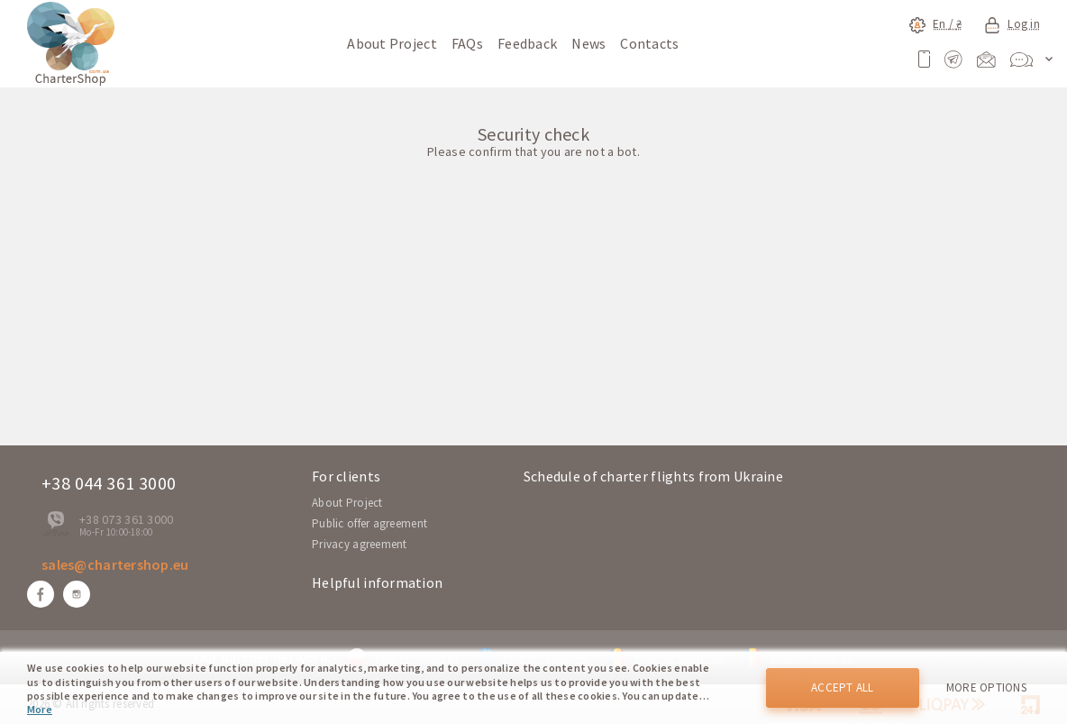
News (588, 43)
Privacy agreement (359, 544)
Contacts (649, 43)
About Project (392, 43)
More (39, 709)
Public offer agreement (369, 523)
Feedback (527, 43)
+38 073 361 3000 (126, 519)
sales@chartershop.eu (115, 564)
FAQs (467, 43)
